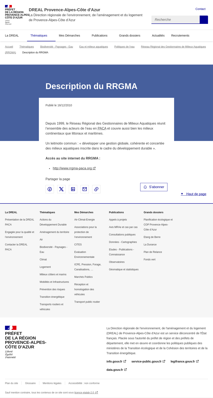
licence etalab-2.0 (84, 392)
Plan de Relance (153, 252)
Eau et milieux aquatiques (93, 46)
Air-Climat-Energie (84, 219)
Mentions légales (52, 383)
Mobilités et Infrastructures (54, 281)
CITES (78, 244)
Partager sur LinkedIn (73, 189)
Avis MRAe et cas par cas (123, 227)
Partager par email (84, 189)
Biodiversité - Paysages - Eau (56, 46)
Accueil (9, 46)
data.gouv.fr (114, 369)
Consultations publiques (122, 234)
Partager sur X (61, 189)
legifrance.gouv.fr (183, 361)
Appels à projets (118, 219)
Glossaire (30, 383)
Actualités (158, 35)
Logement (45, 267)
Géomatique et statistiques (124, 269)
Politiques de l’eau (124, 46)
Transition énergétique (52, 296)
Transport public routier (87, 301)
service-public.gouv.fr (146, 361)
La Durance (150, 244)
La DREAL (12, 35)
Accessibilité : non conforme (83, 383)
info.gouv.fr (114, 361)
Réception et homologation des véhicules (84, 289)
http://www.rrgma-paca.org (72, 168)
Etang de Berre (152, 237)
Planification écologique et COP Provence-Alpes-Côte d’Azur (158, 224)
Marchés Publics (83, 277)
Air (41, 239)
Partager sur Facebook (50, 189)
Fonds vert (150, 259)
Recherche (204, 20)
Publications (100, 35)
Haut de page (195, 194)
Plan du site (11, 383)
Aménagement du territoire (54, 232)
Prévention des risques (52, 289)
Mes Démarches (69, 35)
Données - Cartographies (123, 242)
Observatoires (117, 262)
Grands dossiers (129, 35)
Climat (43, 259)
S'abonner (154, 187)
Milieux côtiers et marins (53, 274)
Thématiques (38, 35)
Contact (201, 9)
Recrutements (180, 35)
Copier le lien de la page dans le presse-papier (96, 189)
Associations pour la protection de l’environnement (85, 232)
